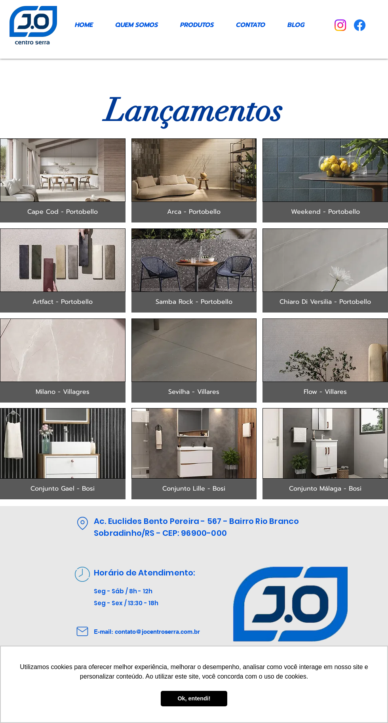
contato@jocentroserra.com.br (157, 631)
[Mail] (82, 631)
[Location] (82, 523)
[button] (63, 180)
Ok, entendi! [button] (193, 698)
